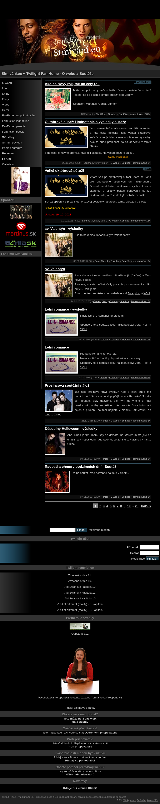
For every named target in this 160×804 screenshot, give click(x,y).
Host (137, 293)
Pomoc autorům (12, 148)
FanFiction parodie (14, 126)
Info (4, 88)
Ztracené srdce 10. (80, 581)
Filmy (5, 99)
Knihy (5, 93)
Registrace (138, 558)
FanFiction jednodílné (15, 120)
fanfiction (141, 800)
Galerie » (8, 164)
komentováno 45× (140, 377)
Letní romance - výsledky (66, 309)
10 (129, 506)
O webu (7, 82)
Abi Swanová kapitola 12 (80, 586)
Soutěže (123, 114)
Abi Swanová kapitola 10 (80, 598)
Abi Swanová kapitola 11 (80, 592)
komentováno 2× (141, 497)
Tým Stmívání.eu (25, 797)
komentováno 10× (140, 301)
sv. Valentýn (55, 269)
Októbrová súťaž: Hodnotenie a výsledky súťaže (85, 122)
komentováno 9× (141, 339)
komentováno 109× (140, 114)
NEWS (147, 169)
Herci (5, 110)
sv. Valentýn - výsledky (64, 229)
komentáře (152, 800)
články (126, 800)
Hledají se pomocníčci (80, 760)
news (133, 800)
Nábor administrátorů (80, 774)
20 (137, 506)
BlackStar (100, 114)
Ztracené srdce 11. (80, 575)
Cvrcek (104, 261)
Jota (130, 293)
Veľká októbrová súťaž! (64, 171)
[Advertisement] (80, 9)
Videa (5, 104)
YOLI (147, 293)
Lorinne (88, 163)
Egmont (112, 103)
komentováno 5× (141, 261)
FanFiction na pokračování (18, 115)
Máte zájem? (80, 721)
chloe (106, 420)
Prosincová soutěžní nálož (67, 386)
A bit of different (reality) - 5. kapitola (79, 609)
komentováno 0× (141, 163)
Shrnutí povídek (12, 142)
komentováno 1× (141, 420)
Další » (146, 506)
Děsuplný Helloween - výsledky (71, 429)
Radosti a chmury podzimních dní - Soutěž (80, 467)
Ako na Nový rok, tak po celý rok (72, 84)
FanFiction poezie (13, 131)
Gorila (102, 103)
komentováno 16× (140, 220)
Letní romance (57, 347)
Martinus (91, 103)
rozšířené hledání (99, 529)
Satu (97, 261)
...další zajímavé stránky (80, 707)
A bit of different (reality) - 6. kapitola (79, 604)
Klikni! (92, 788)
